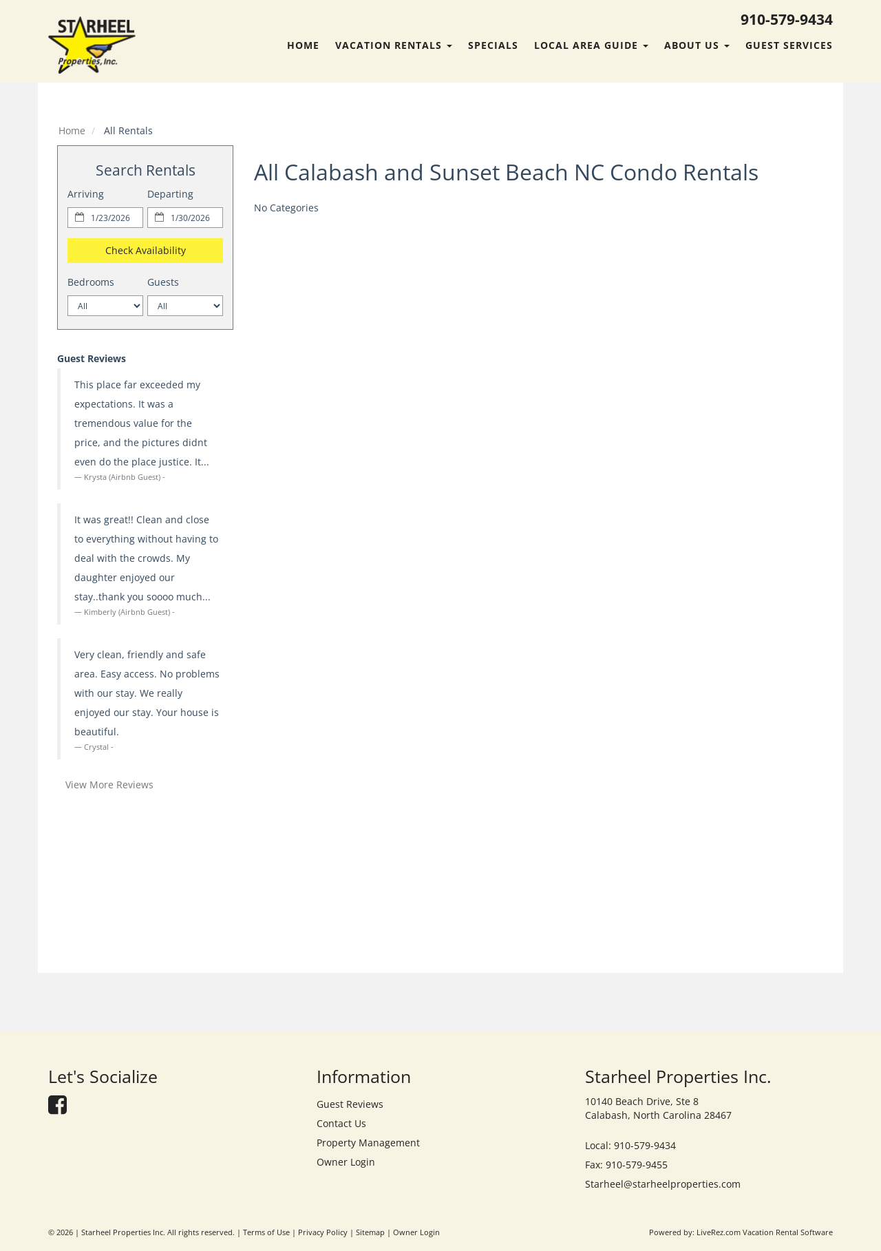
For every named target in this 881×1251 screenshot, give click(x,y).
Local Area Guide (591, 45)
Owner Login (346, 1161)
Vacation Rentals (393, 45)
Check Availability (145, 250)
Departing (170, 193)
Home (303, 45)
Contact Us (341, 1123)
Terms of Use (266, 1232)
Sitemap (370, 1232)
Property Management (368, 1142)
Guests (163, 281)
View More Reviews (109, 784)
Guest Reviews (350, 1104)
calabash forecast (145, 947)
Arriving (85, 193)
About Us (697, 45)
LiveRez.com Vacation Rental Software (765, 1232)
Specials (493, 45)
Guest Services (789, 45)
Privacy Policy (323, 1232)
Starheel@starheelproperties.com (663, 1183)
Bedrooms (90, 281)
